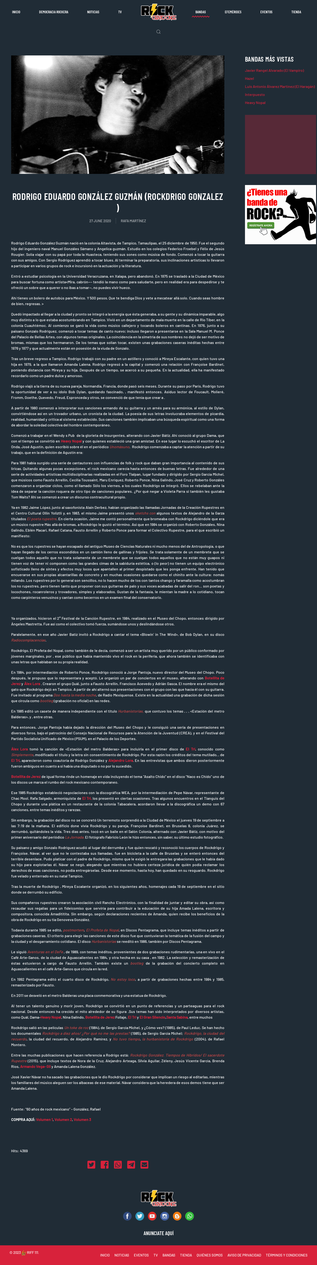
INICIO (105, 1255)
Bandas (200, 11)
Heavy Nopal (71, 441)
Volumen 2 (63, 1119)
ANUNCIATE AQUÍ (159, 1233)
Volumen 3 (82, 1119)
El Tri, (87, 798)
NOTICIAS (121, 1255)
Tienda (296, 11)
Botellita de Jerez (26, 776)
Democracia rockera (53, 11)
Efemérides (233, 11)
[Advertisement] (280, 144)
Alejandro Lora (120, 760)
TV (120, 11)
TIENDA (186, 1255)
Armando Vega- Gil (35, 1066)
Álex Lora (32, 683)
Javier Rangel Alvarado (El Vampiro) (274, 70)
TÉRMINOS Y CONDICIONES (287, 1255)
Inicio (16, 11)
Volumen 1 (44, 1119)
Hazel (249, 78)
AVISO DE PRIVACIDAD (244, 1255)
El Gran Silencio (152, 1017)
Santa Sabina (177, 1017)
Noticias (93, 11)
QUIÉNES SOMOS (210, 1255)
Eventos (266, 11)
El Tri (190, 749)
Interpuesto (255, 94)
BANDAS (169, 1255)
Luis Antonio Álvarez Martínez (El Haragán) (280, 86)
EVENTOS (141, 1255)
